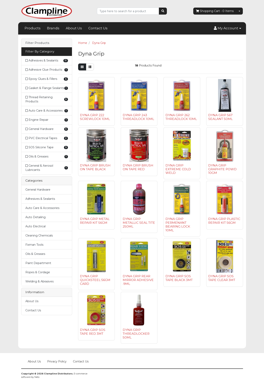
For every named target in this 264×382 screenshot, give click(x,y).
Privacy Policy (57, 361)
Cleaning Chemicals (39, 235)
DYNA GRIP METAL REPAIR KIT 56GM (95, 221)
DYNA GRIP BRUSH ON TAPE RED (138, 167)
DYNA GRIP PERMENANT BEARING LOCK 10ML (177, 224)
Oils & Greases (35, 254)
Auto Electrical (35, 226)
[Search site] (163, 11)
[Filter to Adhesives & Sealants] (46, 60)
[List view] (90, 66)
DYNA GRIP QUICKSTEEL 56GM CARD (95, 280)
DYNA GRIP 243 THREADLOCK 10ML (138, 117)
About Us (74, 28)
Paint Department (38, 263)
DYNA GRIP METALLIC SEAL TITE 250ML (139, 222)
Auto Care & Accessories (42, 208)
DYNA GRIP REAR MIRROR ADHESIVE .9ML (138, 280)
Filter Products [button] (37, 43)
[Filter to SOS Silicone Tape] (46, 147)
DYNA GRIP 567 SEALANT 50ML (220, 117)
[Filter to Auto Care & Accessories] (46, 110)
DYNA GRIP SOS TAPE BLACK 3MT (179, 278)
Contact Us (98, 28)
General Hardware (37, 189)
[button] (227, 28)
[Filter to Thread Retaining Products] (46, 99)
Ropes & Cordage (37, 272)
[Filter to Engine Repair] (46, 120)
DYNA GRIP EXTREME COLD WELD (178, 169)
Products (33, 28)
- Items (215, 11)
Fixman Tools (34, 244)
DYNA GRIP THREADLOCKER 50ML (136, 333)
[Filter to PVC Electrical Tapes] (46, 138)
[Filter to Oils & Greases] (46, 156)
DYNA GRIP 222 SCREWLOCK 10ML (95, 117)
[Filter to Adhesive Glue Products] (46, 69)
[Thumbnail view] (82, 66)
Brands (53, 28)
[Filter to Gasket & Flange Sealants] (46, 88)
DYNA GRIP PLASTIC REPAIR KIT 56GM (224, 221)
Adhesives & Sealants (40, 199)
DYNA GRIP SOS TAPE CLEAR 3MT (221, 278)
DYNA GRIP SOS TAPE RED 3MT (92, 331)
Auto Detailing (35, 217)
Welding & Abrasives (39, 281)
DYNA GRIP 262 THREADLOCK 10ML (181, 117)
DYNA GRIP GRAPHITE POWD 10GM (222, 169)
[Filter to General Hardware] (46, 129)
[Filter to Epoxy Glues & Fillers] (46, 79)
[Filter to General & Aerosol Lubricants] (46, 167)
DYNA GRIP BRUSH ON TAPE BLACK (95, 167)
